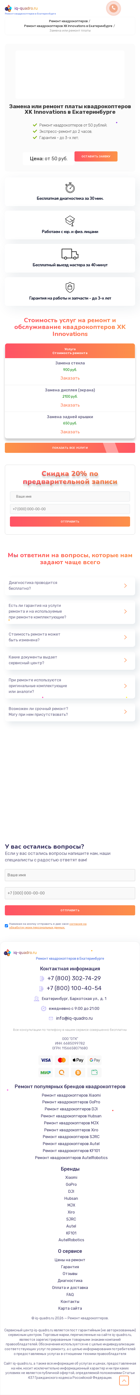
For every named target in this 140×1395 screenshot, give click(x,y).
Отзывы (70, 1273)
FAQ (70, 1294)
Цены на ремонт (70, 1260)
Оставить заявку (96, 156)
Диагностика (70, 1280)
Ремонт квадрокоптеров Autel (71, 1143)
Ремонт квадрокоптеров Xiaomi (71, 1095)
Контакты (70, 1301)
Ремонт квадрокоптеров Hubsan (71, 1116)
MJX (71, 1205)
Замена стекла (70, 363)
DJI (71, 1191)
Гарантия (70, 1267)
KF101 (71, 1233)
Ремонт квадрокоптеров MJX (71, 1123)
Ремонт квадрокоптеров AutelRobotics (71, 1157)
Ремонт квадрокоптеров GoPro (71, 1102)
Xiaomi (71, 1177)
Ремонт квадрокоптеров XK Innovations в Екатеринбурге (68, 26)
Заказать (70, 378)
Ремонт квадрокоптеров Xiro (71, 1130)
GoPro (71, 1184)
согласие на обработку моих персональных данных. (48, 925)
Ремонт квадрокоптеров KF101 (71, 1150)
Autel (71, 1226)
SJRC (71, 1219)
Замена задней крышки (70, 417)
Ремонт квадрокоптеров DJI (71, 1109)
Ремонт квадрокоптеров (68, 21)
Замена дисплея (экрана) (70, 390)
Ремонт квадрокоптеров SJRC (71, 1136)
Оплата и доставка (70, 1287)
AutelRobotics (71, 1240)
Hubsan (71, 1198)
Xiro (71, 1212)
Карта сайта (70, 1308)
